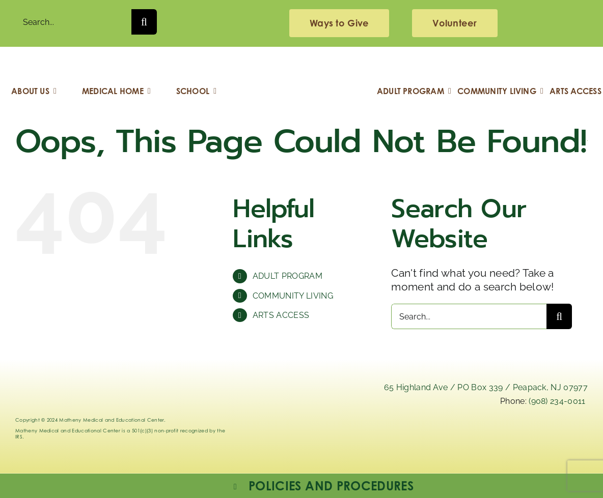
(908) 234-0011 (557, 401)
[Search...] (73, 22)
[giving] (339, 23)
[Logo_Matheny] (301, 62)
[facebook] (523, 433)
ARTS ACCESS (281, 315)
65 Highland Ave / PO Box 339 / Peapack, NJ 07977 (486, 387)
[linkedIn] (387, 433)
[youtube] (568, 433)
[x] (433, 433)
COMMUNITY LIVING (293, 296)
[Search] (144, 22)
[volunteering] (454, 23)
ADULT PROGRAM (287, 276)
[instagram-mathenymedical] (481, 440)
